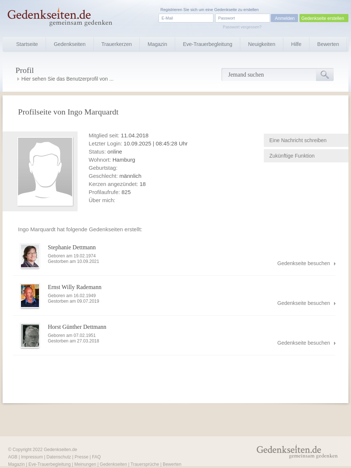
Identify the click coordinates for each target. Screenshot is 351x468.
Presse (81, 457)
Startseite (27, 44)
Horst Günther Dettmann (77, 327)
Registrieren (171, 9)
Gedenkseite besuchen (303, 263)
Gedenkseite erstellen (322, 18)
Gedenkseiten (69, 44)
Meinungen (85, 464)
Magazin (157, 44)
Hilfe (296, 44)
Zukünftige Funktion (292, 156)
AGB (12, 457)
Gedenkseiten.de (60, 449)
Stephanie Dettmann (72, 247)
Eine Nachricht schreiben (298, 140)
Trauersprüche (145, 464)
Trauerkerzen (117, 44)
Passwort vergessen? (242, 27)
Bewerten (328, 44)
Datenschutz (58, 457)
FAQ (96, 457)
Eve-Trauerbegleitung (207, 44)
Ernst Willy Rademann (75, 287)
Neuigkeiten (261, 44)
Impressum (32, 457)
